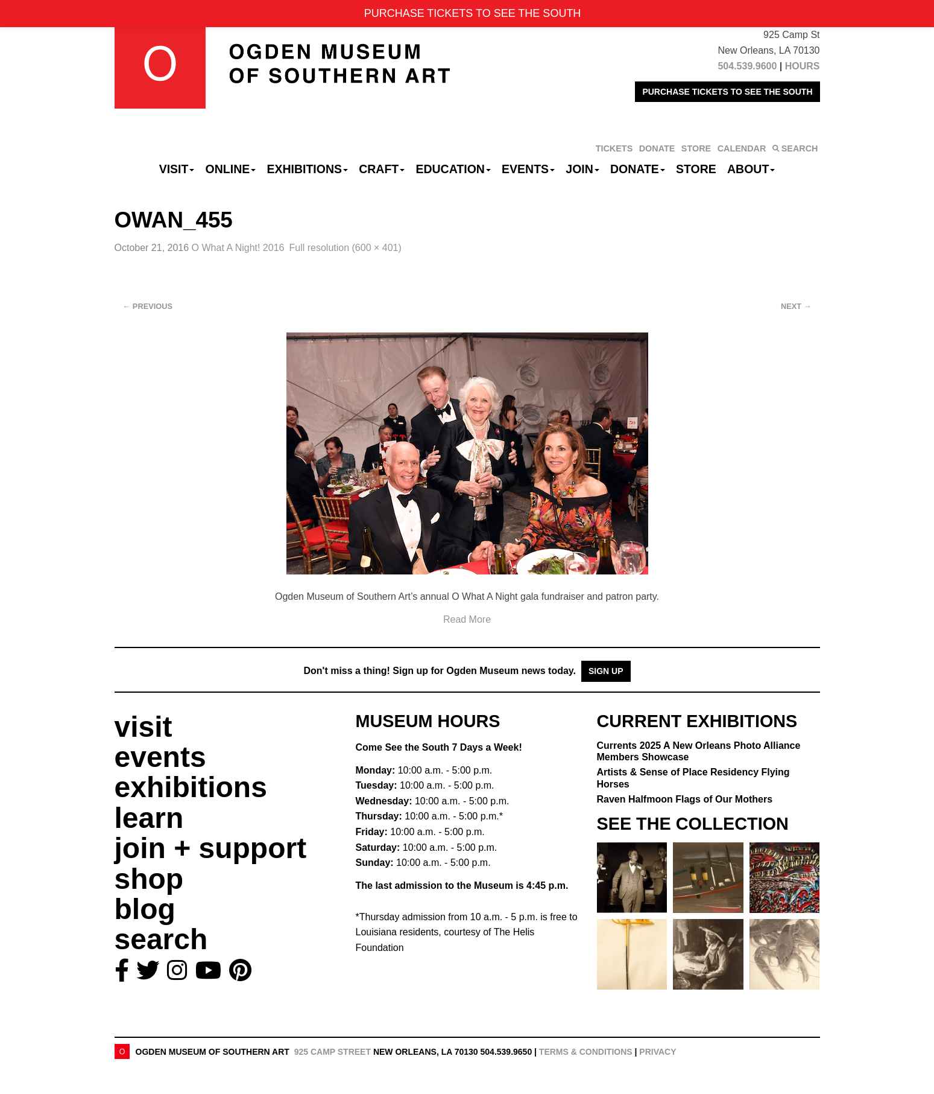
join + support (211, 848)
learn (149, 818)
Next (796, 306)
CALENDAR (742, 148)
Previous (148, 306)
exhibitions (191, 787)
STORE (696, 148)
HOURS (802, 66)
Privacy (657, 1052)
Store (696, 169)
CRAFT (382, 169)
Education (452, 169)
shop (149, 879)
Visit (177, 169)
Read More (467, 619)
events (160, 757)
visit (143, 727)
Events (528, 169)
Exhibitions (307, 169)
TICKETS (614, 148)
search (161, 939)
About (751, 169)
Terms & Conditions (586, 1052)
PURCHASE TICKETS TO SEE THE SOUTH (727, 92)
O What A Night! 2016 (238, 248)
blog (145, 909)
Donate (637, 169)
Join (582, 169)
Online (231, 169)
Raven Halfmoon (685, 799)
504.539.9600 (747, 66)
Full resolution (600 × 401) (345, 248)
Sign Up (605, 671)
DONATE (657, 148)
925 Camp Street (332, 1052)
